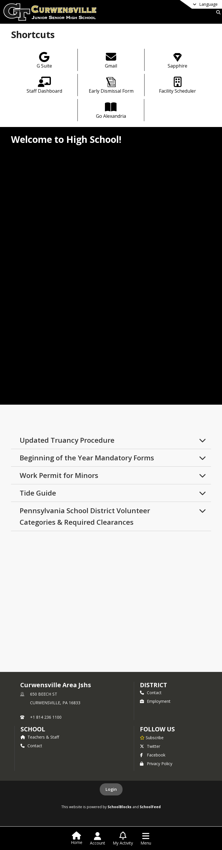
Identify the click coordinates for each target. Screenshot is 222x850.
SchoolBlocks (120, 806)
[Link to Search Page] (217, 12)
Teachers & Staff (40, 737)
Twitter (150, 746)
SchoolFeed (150, 806)
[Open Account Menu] (97, 839)
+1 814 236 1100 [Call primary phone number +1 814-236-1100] (46, 717)
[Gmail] (111, 60)
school (33, 729)
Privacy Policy (156, 763)
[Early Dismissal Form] (111, 85)
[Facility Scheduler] (177, 85)
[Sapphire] (178, 60)
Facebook (152, 755)
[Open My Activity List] (123, 839)
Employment (155, 701)
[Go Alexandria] (111, 110)
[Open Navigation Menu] (145, 839)
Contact (151, 692)
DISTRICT (153, 685)
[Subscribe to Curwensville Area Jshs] (152, 737)
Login (111, 789)
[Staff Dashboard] (44, 85)
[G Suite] (44, 60)
